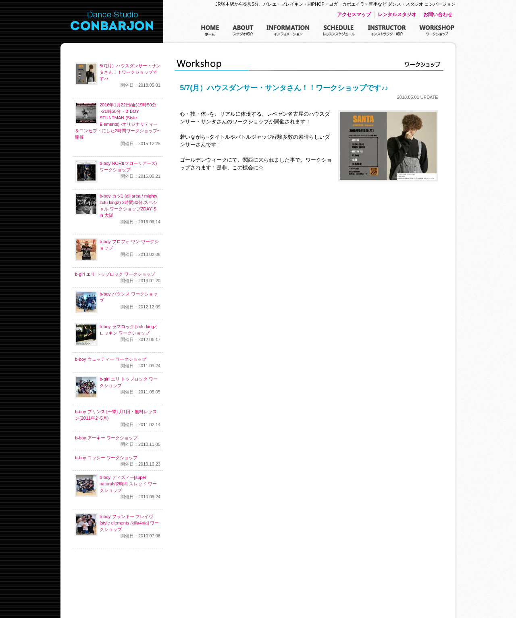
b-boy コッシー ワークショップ (117, 461)
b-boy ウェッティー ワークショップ (117, 363)
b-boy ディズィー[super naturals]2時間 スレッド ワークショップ (117, 487)
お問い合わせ (437, 14)
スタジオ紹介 (242, 31)
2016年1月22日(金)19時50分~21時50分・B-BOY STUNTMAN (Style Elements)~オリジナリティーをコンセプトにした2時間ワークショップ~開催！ (117, 124)
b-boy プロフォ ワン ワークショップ (117, 249)
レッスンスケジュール (339, 31)
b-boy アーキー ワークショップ (117, 441)
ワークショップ (437, 31)
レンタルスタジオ (397, 14)
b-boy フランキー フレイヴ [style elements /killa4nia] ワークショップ (117, 526)
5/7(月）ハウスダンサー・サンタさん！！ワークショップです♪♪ (117, 75)
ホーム (210, 31)
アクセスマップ (354, 14)
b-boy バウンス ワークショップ (117, 302)
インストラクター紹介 (387, 31)
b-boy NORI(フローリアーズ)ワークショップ (117, 171)
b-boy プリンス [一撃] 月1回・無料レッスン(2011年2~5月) (117, 418)
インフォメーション (288, 31)
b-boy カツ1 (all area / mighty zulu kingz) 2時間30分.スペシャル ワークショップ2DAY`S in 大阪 (117, 209)
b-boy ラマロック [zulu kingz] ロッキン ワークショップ (117, 334)
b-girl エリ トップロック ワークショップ (117, 278)
